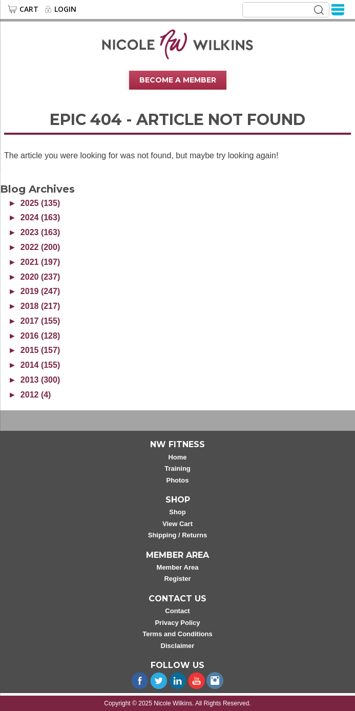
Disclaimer (178, 646)
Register (177, 578)
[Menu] (337, 9)
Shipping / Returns (177, 535)
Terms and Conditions (177, 634)
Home (177, 457)
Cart (28, 9)
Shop (177, 512)
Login (65, 9)
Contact (177, 611)
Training (177, 468)
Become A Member (177, 80)
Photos (177, 480)
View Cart (177, 524)
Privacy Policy (177, 622)
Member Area (178, 567)
